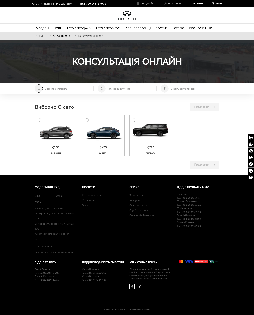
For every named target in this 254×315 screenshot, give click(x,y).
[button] (216, 3)
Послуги (163, 28)
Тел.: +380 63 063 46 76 (47, 280)
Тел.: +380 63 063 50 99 (189, 219)
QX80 (38, 202)
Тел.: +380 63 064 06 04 (47, 273)
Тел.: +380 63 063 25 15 (94, 273)
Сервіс (179, 28)
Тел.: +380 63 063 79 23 (189, 226)
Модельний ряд (49, 28)
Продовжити (204, 106)
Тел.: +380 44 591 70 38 (93, 3)
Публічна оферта (43, 246)
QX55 (37, 196)
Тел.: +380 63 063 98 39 (94, 280)
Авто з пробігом (108, 28)
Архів (37, 239)
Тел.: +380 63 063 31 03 (189, 212)
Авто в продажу (78, 28)
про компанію (201, 28)
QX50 (59, 196)
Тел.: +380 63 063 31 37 (189, 198)
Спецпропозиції (138, 28)
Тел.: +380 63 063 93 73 (189, 205)
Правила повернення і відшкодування (54, 252)
